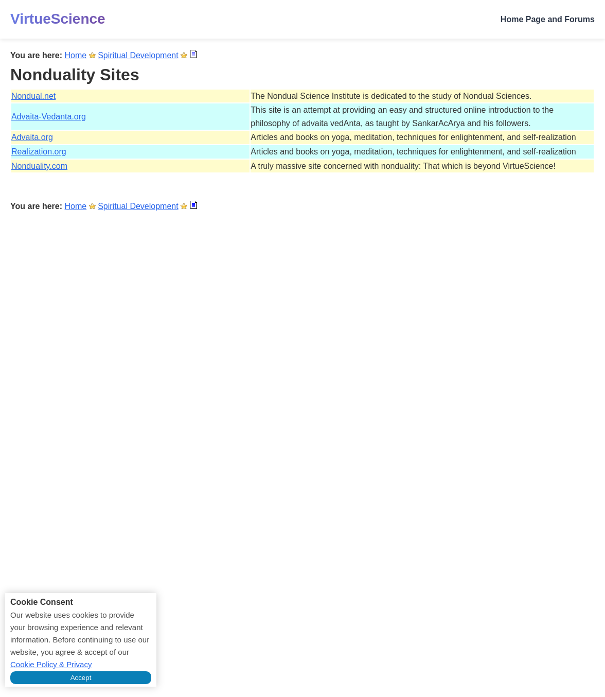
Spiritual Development (138, 55)
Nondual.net (33, 96)
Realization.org (38, 151)
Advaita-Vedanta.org (48, 116)
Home (76, 55)
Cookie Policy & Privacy (51, 664)
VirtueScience (57, 19)
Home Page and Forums (548, 19)
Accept (81, 678)
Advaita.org (32, 137)
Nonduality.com (39, 166)
